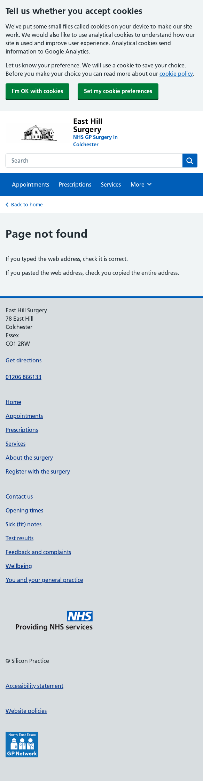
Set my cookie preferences (118, 91)
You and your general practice (44, 579)
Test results (19, 538)
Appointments (30, 184)
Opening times (24, 510)
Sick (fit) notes (23, 524)
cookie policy (176, 73)
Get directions (23, 360)
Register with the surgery (38, 471)
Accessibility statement (34, 685)
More (142, 184)
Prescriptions (75, 184)
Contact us (19, 496)
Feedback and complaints (38, 552)
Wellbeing (19, 565)
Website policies (26, 710)
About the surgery (29, 457)
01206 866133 (23, 376)
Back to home (27, 205)
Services (111, 184)
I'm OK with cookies (37, 91)
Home (13, 401)
